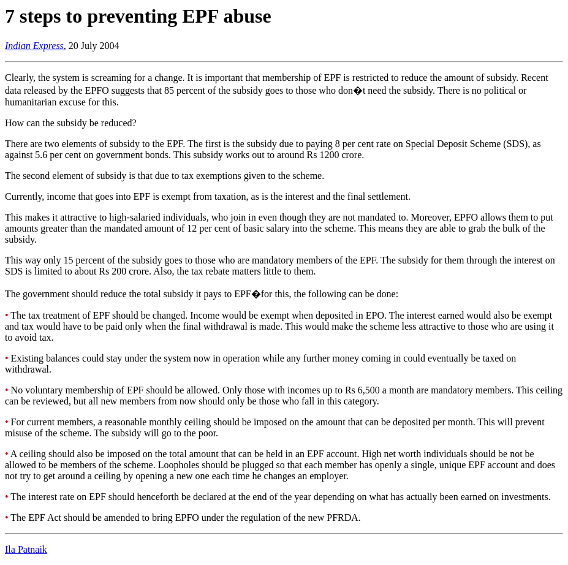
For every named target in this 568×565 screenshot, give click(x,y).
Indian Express (34, 45)
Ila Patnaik (26, 549)
